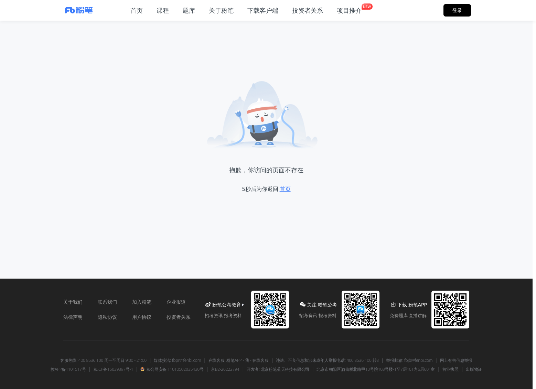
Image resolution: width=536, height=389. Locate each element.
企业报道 (176, 302)
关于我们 (73, 302)
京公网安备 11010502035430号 (171, 369)
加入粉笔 (141, 302)
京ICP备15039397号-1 (113, 369)
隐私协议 (107, 317)
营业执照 (450, 369)
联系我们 (107, 302)
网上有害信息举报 (456, 360)
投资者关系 (179, 317)
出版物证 (474, 369)
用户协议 (141, 317)
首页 (285, 189)
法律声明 (73, 317)
